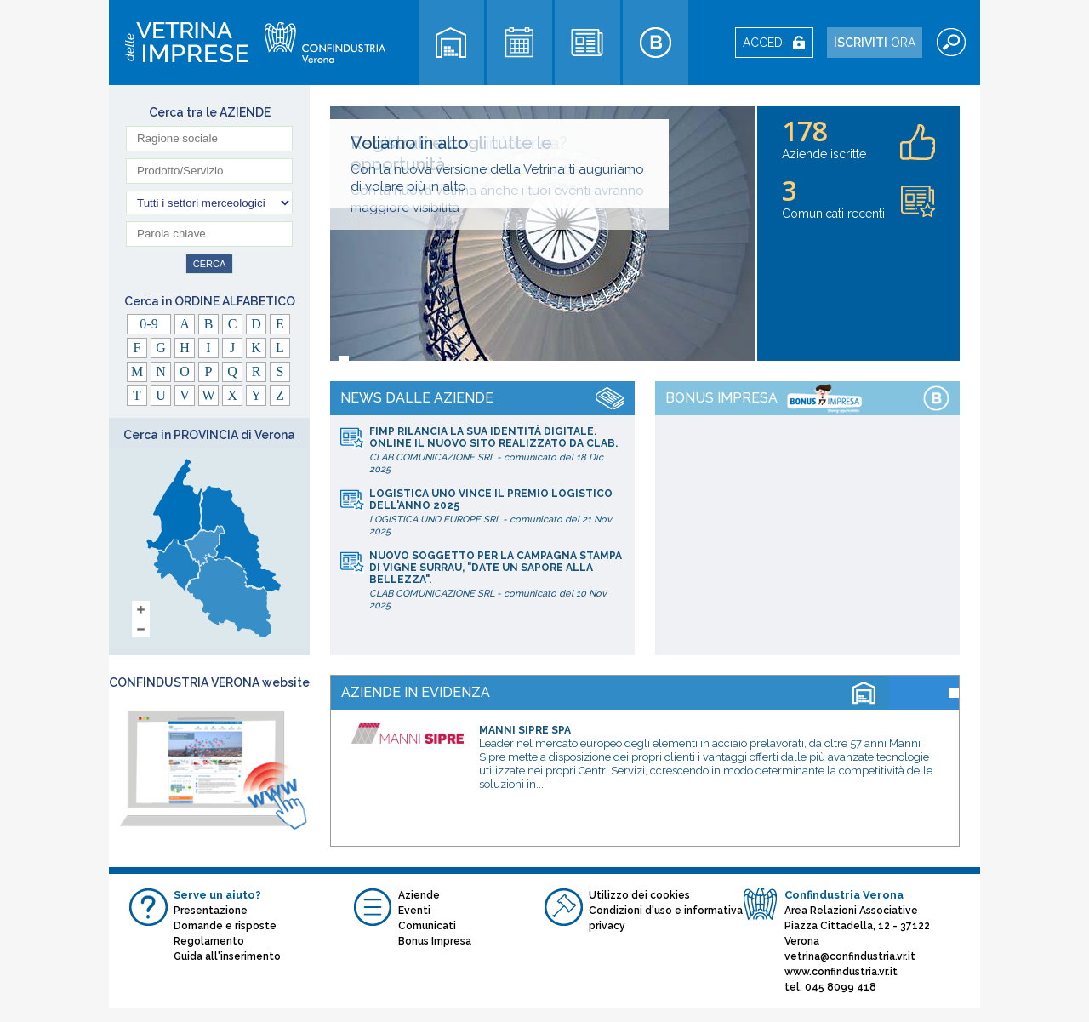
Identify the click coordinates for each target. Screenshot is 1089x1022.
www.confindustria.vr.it (841, 972)
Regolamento (209, 941)
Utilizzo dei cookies (639, 895)
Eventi (414, 910)
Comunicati (427, 926)
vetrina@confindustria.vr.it (849, 956)
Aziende (419, 895)
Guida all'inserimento (227, 956)
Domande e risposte (225, 926)
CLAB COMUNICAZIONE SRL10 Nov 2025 (496, 580)
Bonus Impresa (434, 941)
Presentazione (211, 910)
